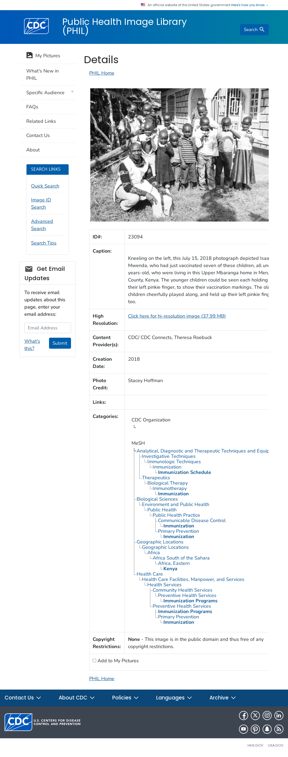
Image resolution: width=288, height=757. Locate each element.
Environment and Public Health (175, 504)
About (33, 150)
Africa (153, 552)
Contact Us (38, 135)
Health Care (150, 574)
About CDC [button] (77, 697)
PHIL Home (101, 73)
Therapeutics (156, 477)
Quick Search (45, 186)
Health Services (164, 584)
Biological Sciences (157, 499)
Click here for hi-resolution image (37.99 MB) (177, 316)
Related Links (41, 121)
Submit (60, 343)
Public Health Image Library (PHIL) (124, 26)
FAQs (32, 107)
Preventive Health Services (187, 595)
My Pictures (43, 56)
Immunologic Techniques (174, 461)
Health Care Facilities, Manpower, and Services (193, 579)
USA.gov (275, 745)
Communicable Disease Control (192, 520)
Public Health (162, 510)
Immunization (167, 467)
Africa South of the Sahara (181, 558)
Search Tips (44, 243)
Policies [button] (125, 697)
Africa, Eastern (174, 563)
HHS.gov (255, 745)
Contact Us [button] (23, 697)
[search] (254, 29)
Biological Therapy (167, 483)
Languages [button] (174, 697)
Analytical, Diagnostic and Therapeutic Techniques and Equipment (208, 451)
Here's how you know (250, 5)
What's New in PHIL (42, 74)
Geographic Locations (160, 542)
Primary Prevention (178, 531)
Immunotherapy (170, 488)
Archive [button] (223, 697)
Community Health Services (182, 590)
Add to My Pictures (117, 660)
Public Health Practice (176, 515)
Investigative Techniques (169, 456)
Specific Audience (45, 92)
